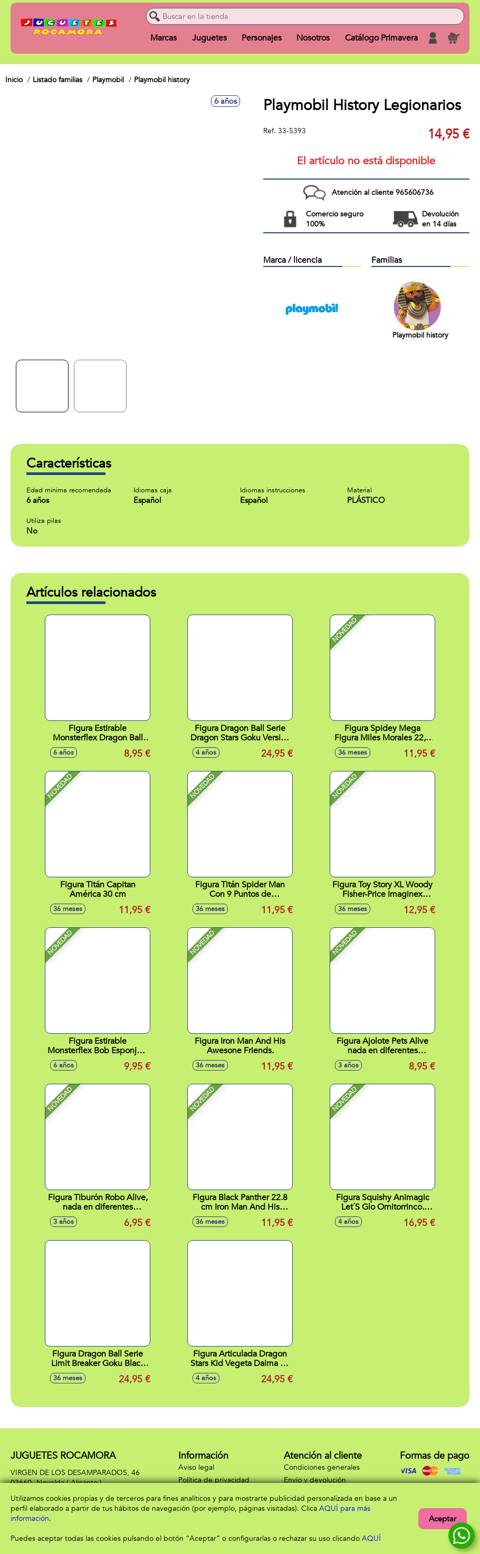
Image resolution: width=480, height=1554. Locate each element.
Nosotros (313, 38)
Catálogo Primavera (381, 38)
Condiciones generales (322, 1467)
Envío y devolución (315, 1480)
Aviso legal (196, 1467)
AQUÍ (371, 1538)
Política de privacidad (213, 1480)
